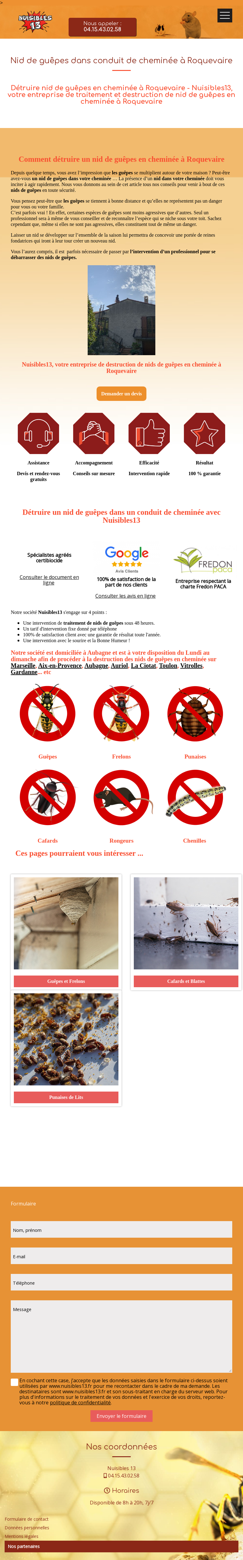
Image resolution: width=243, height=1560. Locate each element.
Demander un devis (121, 393)
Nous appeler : (102, 27)
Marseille (23, 665)
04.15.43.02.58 (123, 1475)
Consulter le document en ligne (49, 580)
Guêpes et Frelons (66, 981)
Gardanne (24, 672)
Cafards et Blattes (186, 981)
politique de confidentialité (80, 1402)
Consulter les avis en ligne (125, 595)
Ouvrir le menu (224, 15)
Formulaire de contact (27, 1519)
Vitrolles (191, 665)
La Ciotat (143, 665)
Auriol (119, 665)
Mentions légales (21, 1536)
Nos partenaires (24, 1546)
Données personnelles (27, 1528)
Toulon (168, 665)
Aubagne (96, 665)
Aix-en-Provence (60, 665)
